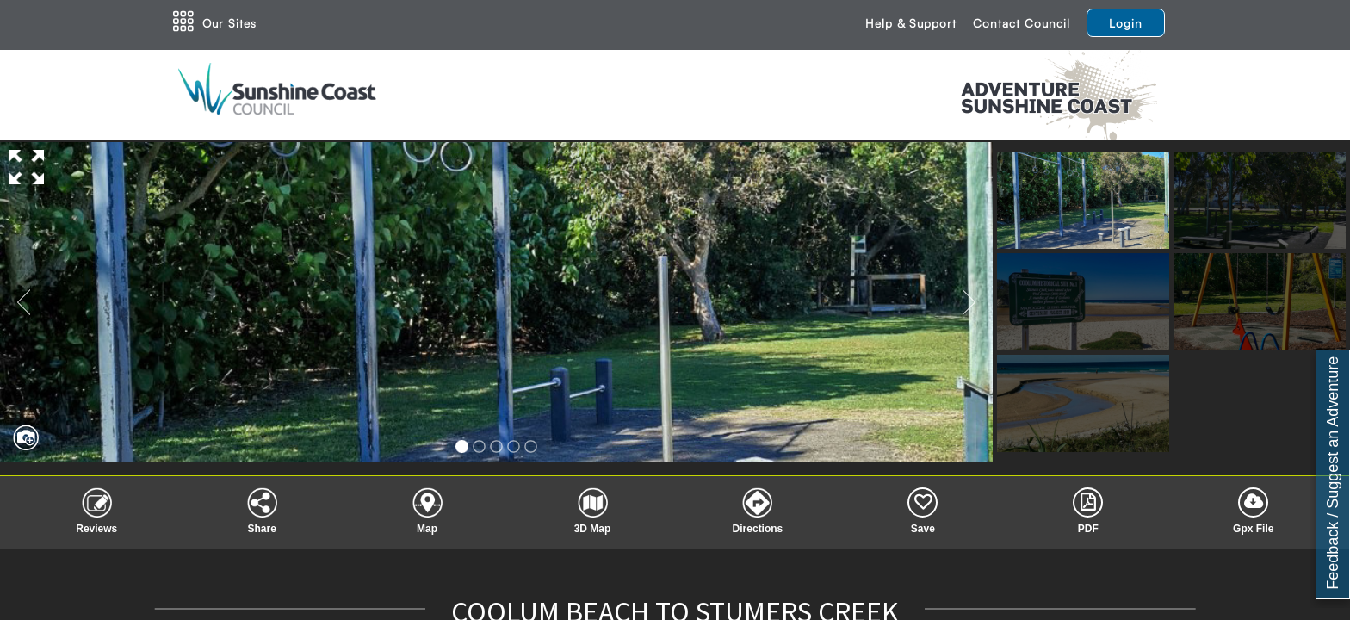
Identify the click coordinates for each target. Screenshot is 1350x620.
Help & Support (911, 23)
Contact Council (1021, 23)
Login (1126, 23)
